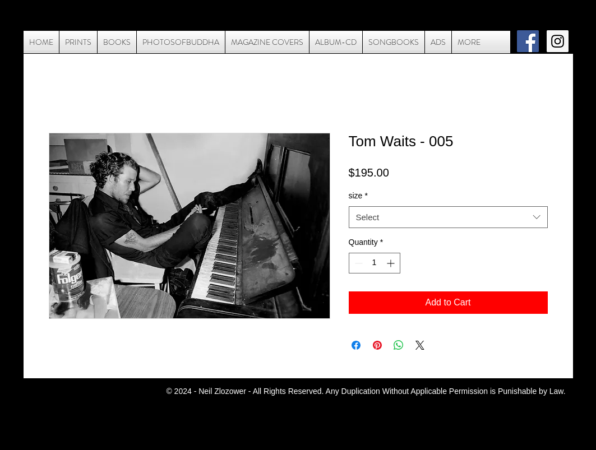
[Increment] (392, 263)
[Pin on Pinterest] (377, 345)
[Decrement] (357, 263)
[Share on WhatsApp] (398, 345)
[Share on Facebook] (356, 345)
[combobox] (448, 217)
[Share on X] (420, 345)
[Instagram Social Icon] (558, 41)
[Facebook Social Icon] (528, 41)
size (358, 195)
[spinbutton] (374, 263)
